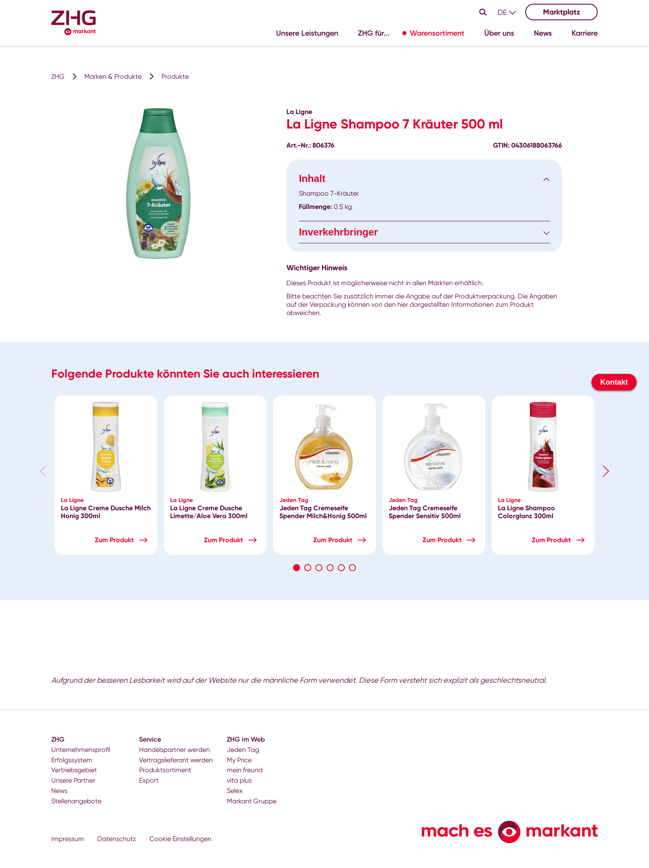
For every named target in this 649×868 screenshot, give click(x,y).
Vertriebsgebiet (74, 770)
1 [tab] (296, 567)
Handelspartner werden (174, 750)
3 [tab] (318, 567)
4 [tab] (330, 567)
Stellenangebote (76, 801)
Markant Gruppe (251, 801)
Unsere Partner (73, 780)
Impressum (67, 839)
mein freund (244, 770)
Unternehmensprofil (80, 750)
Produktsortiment (165, 770)
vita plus (239, 780)
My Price (239, 760)
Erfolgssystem (71, 760)
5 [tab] (341, 567)
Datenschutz (116, 839)
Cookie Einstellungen (180, 839)
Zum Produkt (114, 540)
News (59, 791)
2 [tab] (307, 567)
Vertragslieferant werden (176, 760)
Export (149, 780)
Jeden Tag (243, 750)
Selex (235, 791)
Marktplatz (561, 12)
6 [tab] (352, 567)
